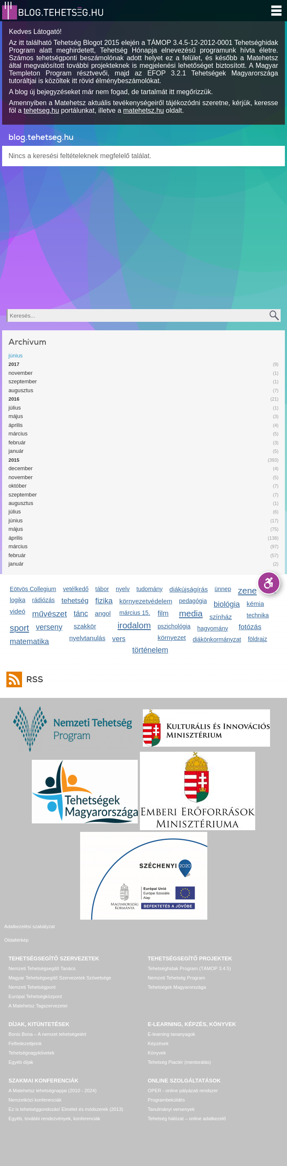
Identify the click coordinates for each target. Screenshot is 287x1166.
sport (19, 628)
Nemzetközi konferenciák (34, 1089)
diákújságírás (189, 589)
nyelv (123, 589)
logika (17, 600)
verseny (49, 627)
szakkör (85, 626)
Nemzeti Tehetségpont (32, 976)
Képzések (158, 1033)
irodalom (134, 625)
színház (220, 616)
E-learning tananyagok (171, 1024)
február (17, 442)
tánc (81, 613)
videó (17, 611)
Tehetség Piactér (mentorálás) (179, 1051)
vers (118, 639)
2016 (14, 399)
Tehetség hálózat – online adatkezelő (187, 1108)
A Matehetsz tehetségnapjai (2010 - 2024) (52, 1080)
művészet (49, 613)
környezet (172, 637)
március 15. (135, 612)
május (15, 416)
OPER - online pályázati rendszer (183, 1080)
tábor (102, 589)
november (20, 373)
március (18, 433)
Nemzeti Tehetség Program (176, 967)
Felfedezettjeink (25, 1033)
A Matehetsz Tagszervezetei (37, 995)
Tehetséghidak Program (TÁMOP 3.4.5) (189, 958)
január (16, 451)
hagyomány (212, 628)
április (15, 425)
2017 (14, 364)
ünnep (223, 589)
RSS (32, 679)
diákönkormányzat (216, 639)
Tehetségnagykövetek (31, 1042)
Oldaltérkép (160, 926)
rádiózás (43, 600)
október (17, 486)
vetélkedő (76, 589)
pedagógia (193, 600)
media (191, 613)
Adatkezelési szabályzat (29, 926)
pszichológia (174, 626)
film (163, 613)
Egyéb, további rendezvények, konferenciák (54, 1108)
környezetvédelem (146, 601)
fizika (104, 601)
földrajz (257, 639)
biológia (227, 604)
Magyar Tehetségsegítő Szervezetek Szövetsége (59, 967)
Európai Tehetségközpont (35, 986)
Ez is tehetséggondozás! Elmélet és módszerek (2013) (65, 1099)
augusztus (20, 390)
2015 (14, 460)
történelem (150, 650)
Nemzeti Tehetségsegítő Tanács (41, 958)
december (20, 468)
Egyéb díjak (20, 1051)
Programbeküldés (166, 1089)
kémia (255, 603)
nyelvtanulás (87, 638)
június (15, 355)
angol (103, 613)
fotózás (250, 627)
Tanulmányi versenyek (171, 1099)
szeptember (22, 381)
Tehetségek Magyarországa (177, 976)
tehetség (75, 601)
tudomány (150, 589)
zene (247, 590)
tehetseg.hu (41, 110)
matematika (29, 641)
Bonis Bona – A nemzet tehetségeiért (47, 1024)
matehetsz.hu (143, 110)
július (14, 407)
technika (258, 615)
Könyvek (157, 1042)
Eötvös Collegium (33, 589)
